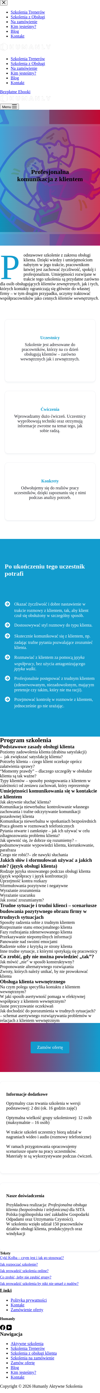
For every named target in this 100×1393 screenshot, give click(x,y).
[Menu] (9, 107)
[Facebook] (3, 1328)
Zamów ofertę (23, 1362)
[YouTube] (9, 1328)
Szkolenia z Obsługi (28, 63)
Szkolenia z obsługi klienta (34, 1353)
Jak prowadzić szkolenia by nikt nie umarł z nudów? (39, 1283)
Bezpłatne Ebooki (15, 92)
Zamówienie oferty (27, 1309)
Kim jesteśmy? (23, 73)
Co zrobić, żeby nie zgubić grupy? (25, 1277)
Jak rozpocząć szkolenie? (19, 1264)
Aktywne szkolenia (27, 1343)
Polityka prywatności (29, 1300)
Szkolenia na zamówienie (32, 1358)
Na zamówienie (24, 68)
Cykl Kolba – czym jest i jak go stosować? (32, 1258)
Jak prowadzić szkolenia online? (24, 1271)
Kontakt (18, 82)
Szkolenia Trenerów (28, 58)
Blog (15, 78)
